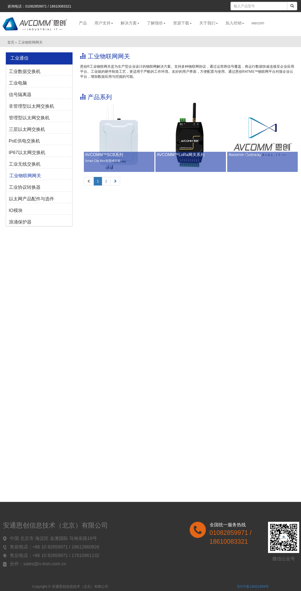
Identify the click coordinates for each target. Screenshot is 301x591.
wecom (258, 23)
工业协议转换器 (25, 187)
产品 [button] (83, 23)
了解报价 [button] (156, 23)
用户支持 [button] (103, 23)
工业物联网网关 (25, 175)
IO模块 (16, 210)
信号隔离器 (20, 94)
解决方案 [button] (130, 23)
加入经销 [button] (234, 23)
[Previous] (89, 181)
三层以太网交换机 (27, 129)
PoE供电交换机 (24, 140)
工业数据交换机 (25, 71)
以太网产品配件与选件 (31, 198)
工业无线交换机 (25, 164)
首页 (10, 42)
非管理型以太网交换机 (31, 106)
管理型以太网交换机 (29, 117)
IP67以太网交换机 (27, 152)
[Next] (115, 181)
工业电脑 (18, 83)
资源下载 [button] (182, 23)
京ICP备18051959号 (253, 586)
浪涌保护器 (20, 222)
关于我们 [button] (208, 23)
